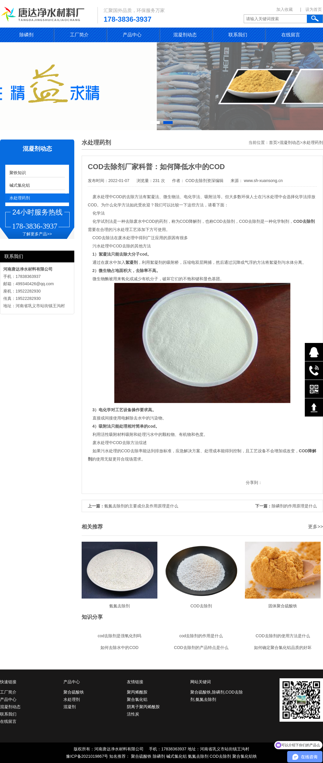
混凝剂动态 (185, 34)
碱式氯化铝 (19, 185)
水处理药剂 (19, 198)
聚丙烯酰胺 (137, 692)
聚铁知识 (17, 172)
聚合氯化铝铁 (244, 756)
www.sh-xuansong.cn (263, 180)
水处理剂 (71, 699)
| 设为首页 (311, 9)
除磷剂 (26, 34)
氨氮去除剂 (198, 756)
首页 (273, 142)
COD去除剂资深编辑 (204, 180)
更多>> (315, 526)
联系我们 (237, 34)
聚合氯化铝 (137, 699)
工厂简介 (79, 34)
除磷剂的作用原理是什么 (294, 506)
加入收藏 (284, 9)
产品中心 (132, 34)
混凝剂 (69, 706)
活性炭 (133, 714)
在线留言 (290, 34)
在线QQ (314, 352)
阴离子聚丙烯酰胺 (143, 706)
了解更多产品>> (37, 234)
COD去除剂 (220, 756)
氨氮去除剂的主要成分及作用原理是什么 (141, 506)
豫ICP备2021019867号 (87, 756)
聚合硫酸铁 (73, 692)
